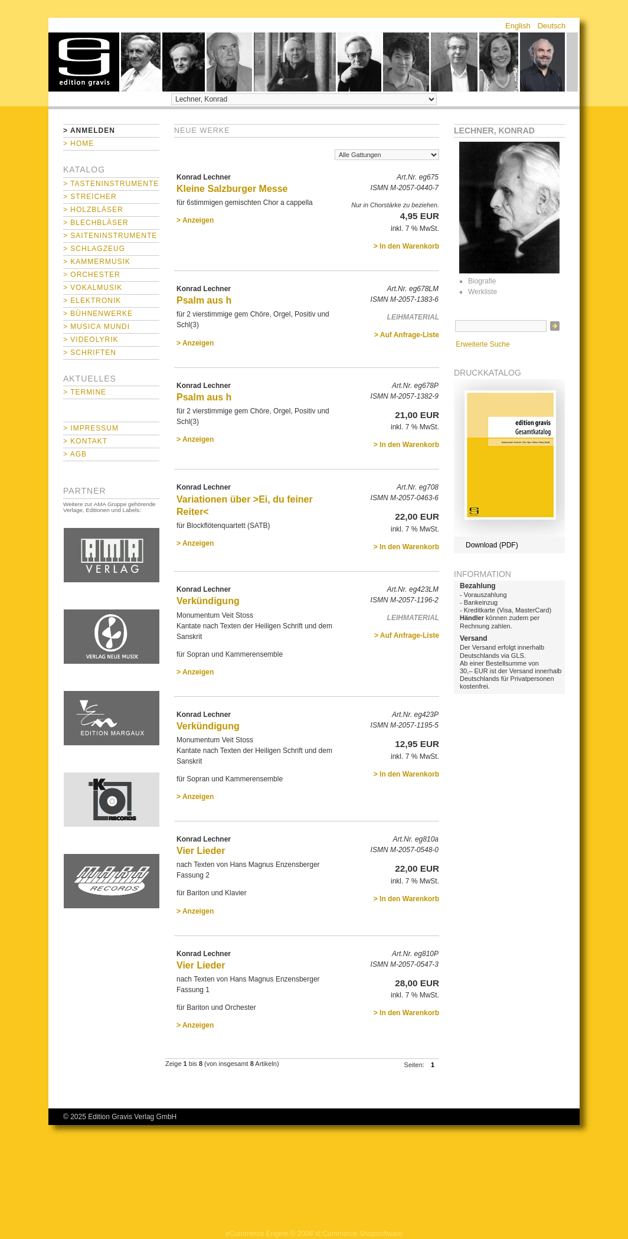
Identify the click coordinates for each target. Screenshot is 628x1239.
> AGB (75, 454)
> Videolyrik (90, 339)
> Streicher (90, 197)
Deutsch (552, 25)
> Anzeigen (195, 220)
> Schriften (89, 352)
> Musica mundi (96, 326)
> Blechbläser (96, 223)
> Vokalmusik (92, 287)
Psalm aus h (203, 300)
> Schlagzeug (94, 248)
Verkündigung (208, 601)
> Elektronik (92, 300)
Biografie (482, 281)
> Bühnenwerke (98, 313)
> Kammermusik (96, 261)
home (83, 62)
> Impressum (91, 428)
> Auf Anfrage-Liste (406, 335)
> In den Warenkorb (406, 246)
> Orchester (91, 274)
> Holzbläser (93, 210)
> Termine (84, 392)
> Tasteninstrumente (111, 184)
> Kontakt (85, 441)
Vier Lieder (200, 851)
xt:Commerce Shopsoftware (359, 1234)
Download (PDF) (492, 545)
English (518, 25)
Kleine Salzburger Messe (232, 189)
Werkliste (482, 292)
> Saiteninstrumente (110, 236)
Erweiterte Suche (482, 344)
